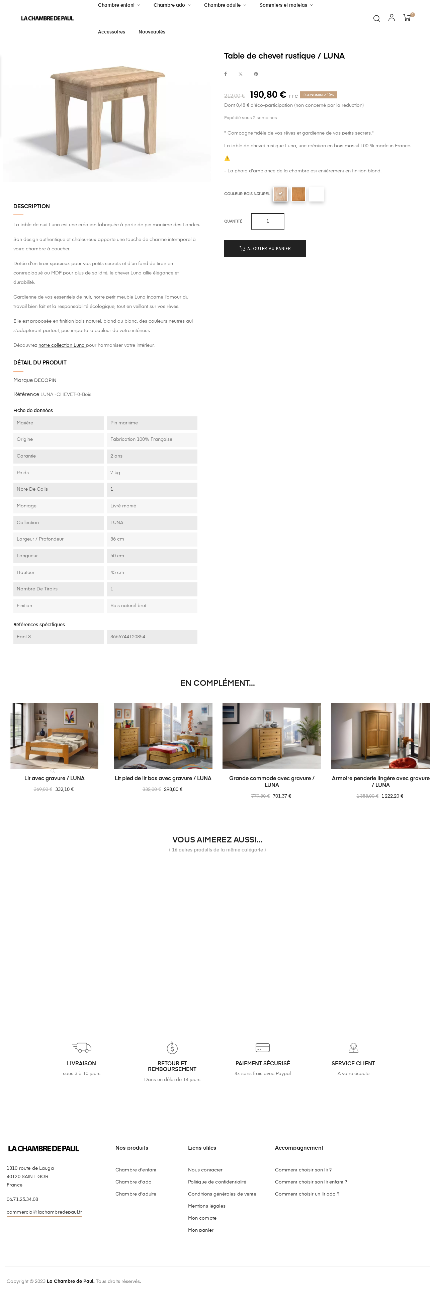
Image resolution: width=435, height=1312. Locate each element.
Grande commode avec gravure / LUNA (272, 782)
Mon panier (200, 1230)
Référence (26, 394)
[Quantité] (267, 221)
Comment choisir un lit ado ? (307, 1194)
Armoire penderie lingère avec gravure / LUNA (381, 782)
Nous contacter (205, 1170)
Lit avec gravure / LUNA (54, 779)
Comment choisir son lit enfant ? (311, 1182)
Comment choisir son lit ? (303, 1170)
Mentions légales (207, 1206)
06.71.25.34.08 (22, 1199)
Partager (225, 74)
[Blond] (298, 194)
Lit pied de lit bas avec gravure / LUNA (163, 779)
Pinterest (256, 74)
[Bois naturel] (280, 194)
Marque (23, 380)
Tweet (240, 74)
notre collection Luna (62, 345)
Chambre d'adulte (135, 1194)
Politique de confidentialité (217, 1182)
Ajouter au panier (265, 248)
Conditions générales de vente (222, 1194)
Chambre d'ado (133, 1182)
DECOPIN (45, 380)
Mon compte (202, 1218)
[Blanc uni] (316, 194)
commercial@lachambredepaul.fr (44, 1212)
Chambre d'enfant (135, 1170)
